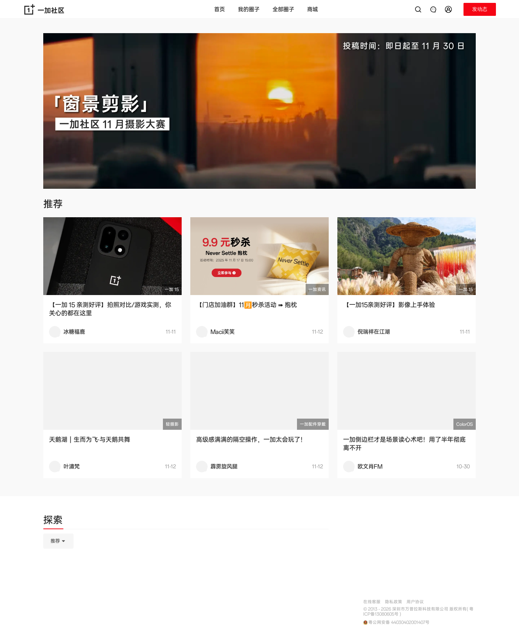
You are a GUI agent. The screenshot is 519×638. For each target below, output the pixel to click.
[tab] (53, 521)
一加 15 (172, 289)
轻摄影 (172, 424)
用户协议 (415, 601)
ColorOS (464, 424)
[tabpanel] (186, 577)
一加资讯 (317, 289)
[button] (449, 9)
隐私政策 (393, 601)
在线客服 (372, 601)
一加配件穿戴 (313, 424)
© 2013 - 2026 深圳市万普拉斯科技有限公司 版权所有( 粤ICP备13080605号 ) (418, 612)
